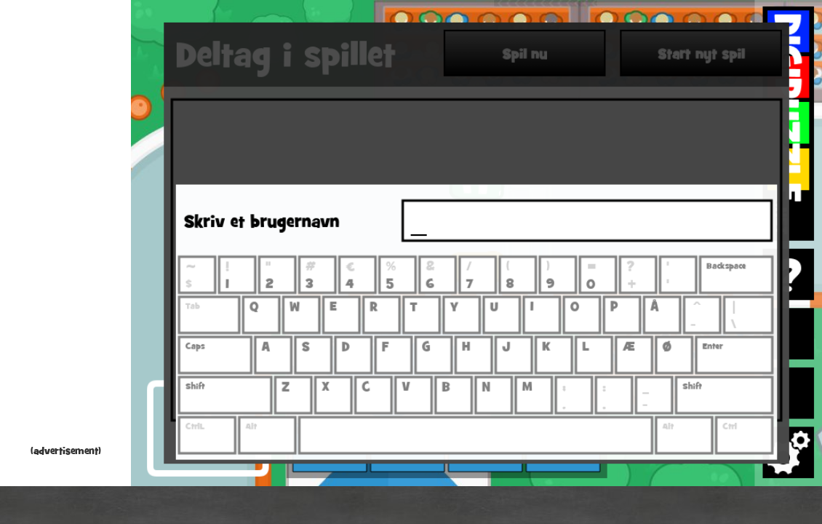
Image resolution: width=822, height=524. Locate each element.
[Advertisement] (65, 225)
